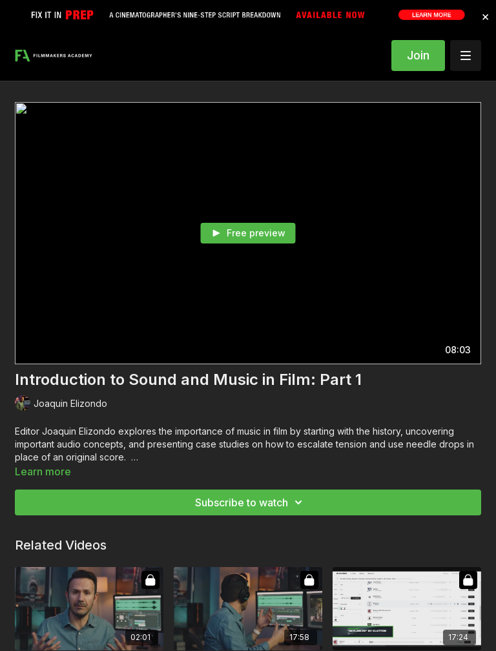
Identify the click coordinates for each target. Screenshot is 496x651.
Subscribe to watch (250, 502)
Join (418, 55)
